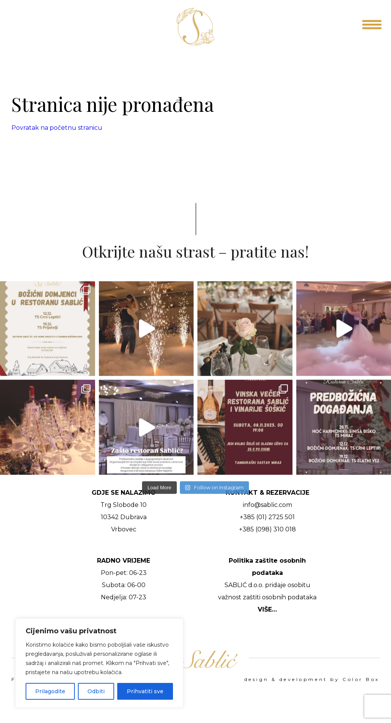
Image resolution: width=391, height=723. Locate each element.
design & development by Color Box (312, 679)
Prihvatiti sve (145, 691)
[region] (99, 663)
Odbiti (96, 691)
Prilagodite (50, 691)
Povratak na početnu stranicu (56, 127)
